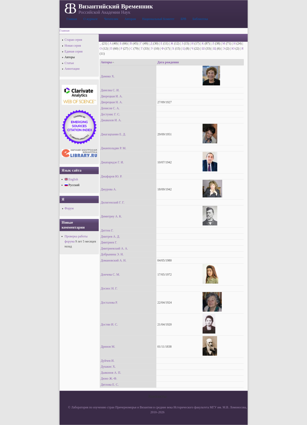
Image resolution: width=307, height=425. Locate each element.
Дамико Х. (108, 76)
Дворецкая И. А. (111, 96)
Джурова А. (108, 189)
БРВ (183, 19)
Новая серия (73, 45)
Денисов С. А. (110, 108)
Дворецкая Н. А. (111, 102)
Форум (69, 208)
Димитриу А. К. (111, 216)
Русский (72, 185)
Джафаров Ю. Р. (111, 176)
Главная (72, 19)
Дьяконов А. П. (111, 372)
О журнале (90, 19)
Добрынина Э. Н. (112, 254)
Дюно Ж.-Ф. (109, 378)
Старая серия (73, 39)
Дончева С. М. (110, 274)
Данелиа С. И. (110, 90)
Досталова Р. (109, 302)
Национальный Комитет (158, 19)
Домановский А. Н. (113, 260)
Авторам (130, 19)
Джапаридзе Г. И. (112, 162)
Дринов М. (108, 346)
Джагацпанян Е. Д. (113, 134)
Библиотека (200, 19)
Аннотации (72, 68)
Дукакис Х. (108, 366)
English (71, 179)
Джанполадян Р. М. (113, 148)
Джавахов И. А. (111, 120)
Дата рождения (168, 62)
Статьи (69, 63)
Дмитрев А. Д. (110, 236)
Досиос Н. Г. (109, 288)
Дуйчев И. (107, 360)
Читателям (111, 19)
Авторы (108, 62)
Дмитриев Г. (109, 242)
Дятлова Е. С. (110, 384)
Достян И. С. (109, 324)
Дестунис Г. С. (110, 114)
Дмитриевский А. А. (114, 248)
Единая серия (74, 51)
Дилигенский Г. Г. (112, 202)
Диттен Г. (107, 230)
